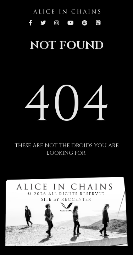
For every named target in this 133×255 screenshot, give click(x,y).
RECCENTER (76, 199)
